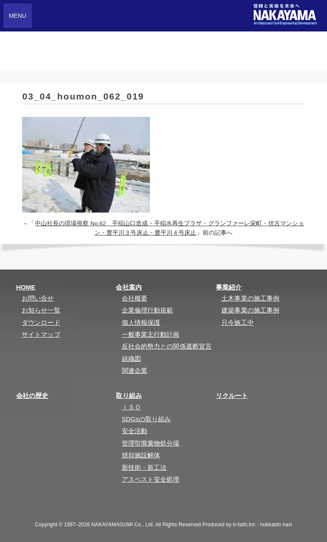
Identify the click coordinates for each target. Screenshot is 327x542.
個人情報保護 (141, 322)
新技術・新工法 (144, 467)
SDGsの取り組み (146, 419)
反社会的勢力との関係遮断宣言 (167, 346)
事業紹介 (228, 287)
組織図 (131, 358)
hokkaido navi (276, 525)
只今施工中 (237, 322)
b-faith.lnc (244, 525)
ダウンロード (41, 322)
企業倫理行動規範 (147, 310)
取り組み (128, 395)
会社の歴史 (32, 395)
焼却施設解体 (141, 455)
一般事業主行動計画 (151, 334)
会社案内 (128, 287)
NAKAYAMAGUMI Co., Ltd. (123, 525)
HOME (25, 287)
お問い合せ (38, 298)
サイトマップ (41, 334)
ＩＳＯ (131, 407)
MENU (17, 15)
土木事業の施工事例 (250, 298)
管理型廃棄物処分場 (151, 443)
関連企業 (134, 370)
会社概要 (134, 298)
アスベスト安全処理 (151, 479)
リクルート (232, 395)
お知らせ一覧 (41, 310)
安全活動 (134, 430)
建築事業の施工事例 (250, 310)
